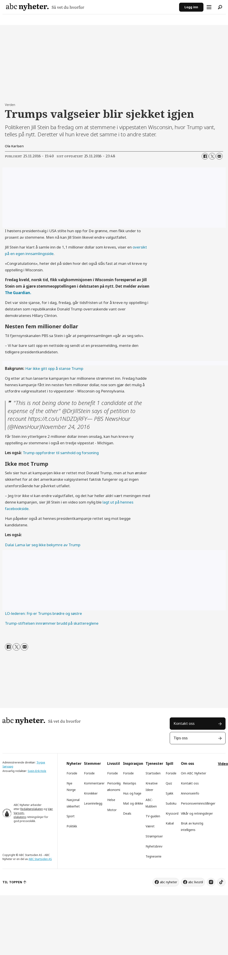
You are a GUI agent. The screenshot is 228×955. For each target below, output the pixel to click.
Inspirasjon (133, 763)
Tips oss (181, 737)
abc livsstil (195, 882)
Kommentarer (94, 783)
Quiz (169, 783)
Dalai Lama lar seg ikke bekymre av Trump (42, 544)
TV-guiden (153, 816)
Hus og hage (132, 793)
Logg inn (191, 7)
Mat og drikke (133, 803)
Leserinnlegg (93, 803)
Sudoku (171, 803)
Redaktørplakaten (31, 809)
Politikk (72, 826)
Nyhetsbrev (154, 846)
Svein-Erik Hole (37, 771)
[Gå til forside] (45, 7)
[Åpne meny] (209, 7)
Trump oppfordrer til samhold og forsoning (61, 452)
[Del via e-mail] (219, 156)
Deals (127, 813)
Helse (111, 800)
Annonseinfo (190, 793)
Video (223, 763)
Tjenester (154, 763)
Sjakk (169, 793)
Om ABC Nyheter (193, 773)
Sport (71, 816)
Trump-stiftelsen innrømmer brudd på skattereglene (51, 623)
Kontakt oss (184, 723)
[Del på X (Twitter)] (212, 156)
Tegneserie (153, 856)
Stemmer (92, 763)
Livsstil (113, 763)
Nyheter (74, 763)
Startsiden (153, 773)
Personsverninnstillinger (198, 803)
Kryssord (172, 813)
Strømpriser (154, 836)
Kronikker (91, 793)
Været (150, 826)
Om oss (187, 763)
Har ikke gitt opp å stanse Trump (54, 368)
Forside (72, 773)
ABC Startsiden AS (40, 859)
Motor (112, 810)
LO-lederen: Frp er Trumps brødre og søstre (43, 613)
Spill (169, 763)
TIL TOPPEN (12, 882)
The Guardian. (18, 292)
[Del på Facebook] (205, 156)
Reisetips (129, 783)
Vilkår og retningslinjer (197, 813)
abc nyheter (168, 882)
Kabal (170, 823)
